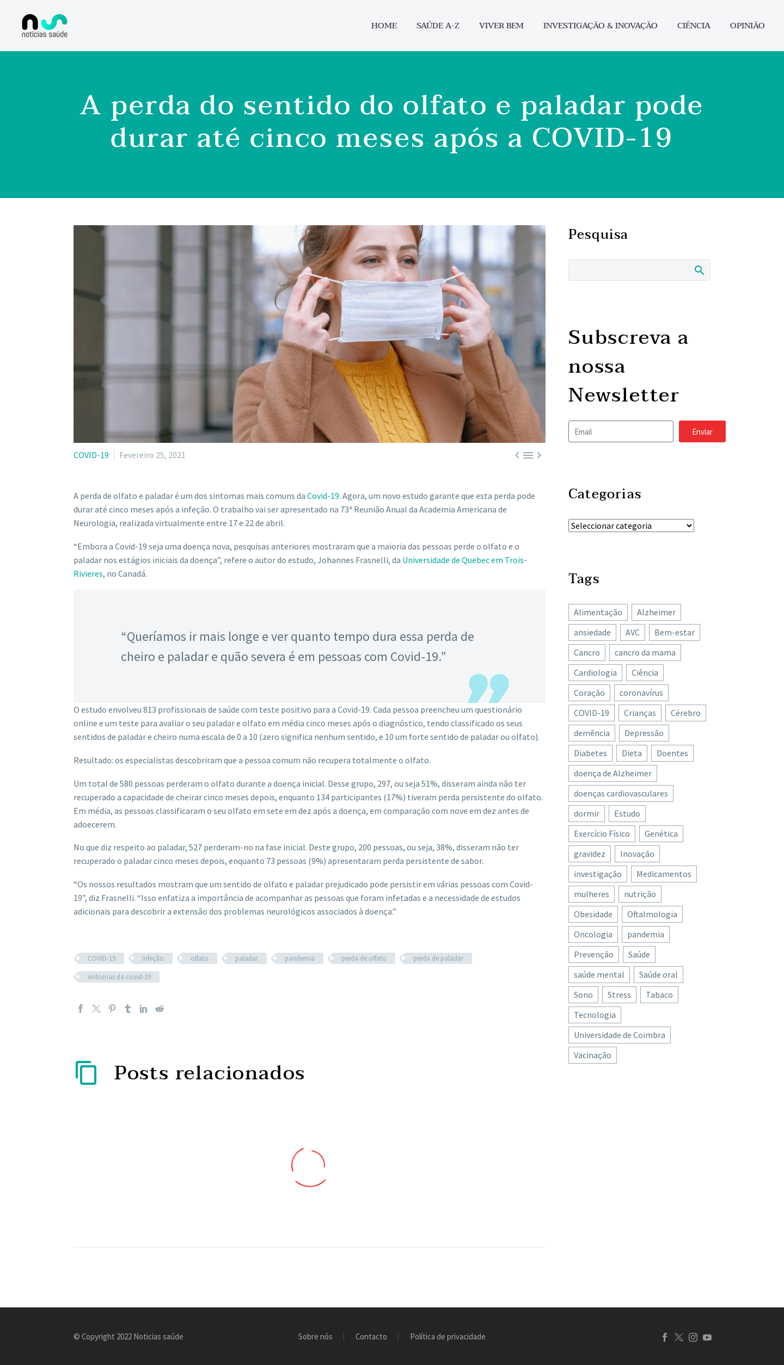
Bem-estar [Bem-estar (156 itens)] (674, 632)
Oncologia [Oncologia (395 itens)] (593, 934)
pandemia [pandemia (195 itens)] (645, 934)
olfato (200, 958)
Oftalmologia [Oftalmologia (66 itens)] (652, 914)
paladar (246, 958)
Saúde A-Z (438, 26)
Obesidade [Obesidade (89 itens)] (593, 914)
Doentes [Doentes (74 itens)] (672, 753)
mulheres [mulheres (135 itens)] (591, 893)
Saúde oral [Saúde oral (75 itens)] (658, 974)
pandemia (300, 958)
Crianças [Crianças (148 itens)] (640, 712)
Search (698, 270)
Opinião (747, 26)
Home (384, 26)
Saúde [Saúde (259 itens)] (639, 954)
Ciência (693, 26)
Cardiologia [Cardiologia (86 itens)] (595, 672)
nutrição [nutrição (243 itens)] (640, 893)
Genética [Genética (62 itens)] (661, 833)
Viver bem (501, 26)
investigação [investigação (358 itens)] (598, 873)
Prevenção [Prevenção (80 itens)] (594, 954)
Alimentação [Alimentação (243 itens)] (598, 612)
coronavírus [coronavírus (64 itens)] (641, 692)
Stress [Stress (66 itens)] (619, 994)
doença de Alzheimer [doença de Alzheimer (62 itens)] (613, 773)
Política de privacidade (448, 1337)
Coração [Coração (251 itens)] (589, 692)
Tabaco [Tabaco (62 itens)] (659, 994)
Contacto (371, 1337)
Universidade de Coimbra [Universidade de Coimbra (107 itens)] (619, 1034)
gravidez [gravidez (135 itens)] (589, 853)
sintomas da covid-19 (119, 976)
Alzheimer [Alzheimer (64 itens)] (656, 612)
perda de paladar (438, 958)
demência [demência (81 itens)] (592, 732)
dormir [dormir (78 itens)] (586, 813)
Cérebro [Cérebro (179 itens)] (686, 712)
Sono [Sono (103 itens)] (583, 994)
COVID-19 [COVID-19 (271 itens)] (591, 712)
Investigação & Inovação (600, 26)
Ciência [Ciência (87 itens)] (645, 672)
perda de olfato (364, 958)
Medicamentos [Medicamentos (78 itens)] (663, 873)
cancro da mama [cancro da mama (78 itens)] (645, 652)
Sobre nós (315, 1337)
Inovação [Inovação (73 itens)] (637, 853)
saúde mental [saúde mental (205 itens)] (599, 974)
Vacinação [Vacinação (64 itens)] (592, 1054)
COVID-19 (91, 454)
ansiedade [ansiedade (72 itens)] (592, 632)
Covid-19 (323, 495)
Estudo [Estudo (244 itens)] (627, 813)
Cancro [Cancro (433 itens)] (587, 652)
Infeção (153, 958)
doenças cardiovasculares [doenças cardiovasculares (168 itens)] (621, 793)
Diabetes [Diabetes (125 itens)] (590, 753)
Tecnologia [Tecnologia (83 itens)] (595, 1014)
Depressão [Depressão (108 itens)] (644, 732)
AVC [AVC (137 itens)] (633, 632)
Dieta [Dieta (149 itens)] (632, 753)
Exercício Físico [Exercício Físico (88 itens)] (602, 833)
